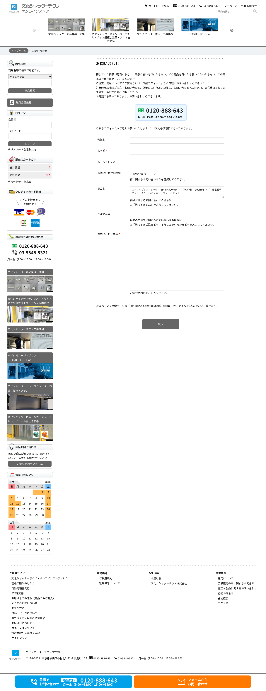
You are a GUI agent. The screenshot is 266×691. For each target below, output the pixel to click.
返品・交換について (23, 628)
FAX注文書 (17, 593)
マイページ (230, 6)
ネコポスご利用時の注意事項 (28, 618)
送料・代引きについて (24, 613)
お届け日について (21, 623)
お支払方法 (17, 608)
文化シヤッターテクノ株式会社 (169, 583)
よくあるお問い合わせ (24, 603)
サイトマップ (19, 638)
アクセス (223, 603)
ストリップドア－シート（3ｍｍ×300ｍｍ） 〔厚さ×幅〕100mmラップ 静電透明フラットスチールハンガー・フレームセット (177, 193)
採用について (225, 578)
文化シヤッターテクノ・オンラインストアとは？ (39, 578)
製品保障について (109, 583)
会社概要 (223, 598)
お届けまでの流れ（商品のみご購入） (33, 598)
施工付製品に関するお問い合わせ (237, 588)
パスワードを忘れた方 (23, 149)
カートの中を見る (158, 6)
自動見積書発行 (20, 588)
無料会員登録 (23, 102)
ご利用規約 (105, 578)
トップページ (19, 50)
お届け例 (156, 578)
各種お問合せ (249, 6)
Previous (34, 30)
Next (232, 30)
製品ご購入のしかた (23, 583)
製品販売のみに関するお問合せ (236, 583)
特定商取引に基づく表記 (25, 633)
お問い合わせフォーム (30, 464)
